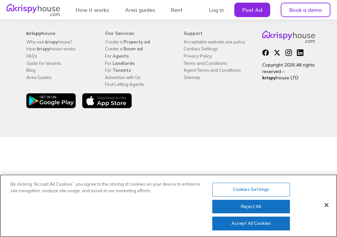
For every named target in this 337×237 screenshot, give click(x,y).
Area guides (140, 10)
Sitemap (192, 77)
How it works (92, 10)
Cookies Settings (201, 48)
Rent (177, 10)
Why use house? (49, 41)
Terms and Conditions (205, 63)
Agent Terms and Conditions (212, 70)
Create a (127, 41)
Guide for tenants (43, 63)
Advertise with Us (123, 77)
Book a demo (305, 10)
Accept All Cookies (251, 223)
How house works (51, 48)
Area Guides (39, 77)
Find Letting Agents (124, 84)
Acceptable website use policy (214, 41)
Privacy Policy (198, 56)
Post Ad (252, 10)
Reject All (251, 206)
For (117, 56)
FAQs (31, 56)
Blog (31, 70)
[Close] (326, 205)
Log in (216, 10)
